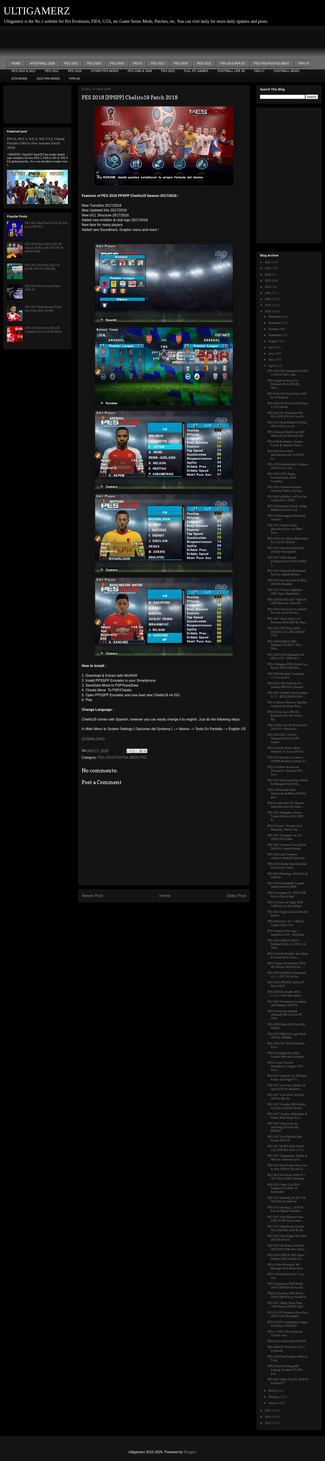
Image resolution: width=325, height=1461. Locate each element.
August (273, 341)
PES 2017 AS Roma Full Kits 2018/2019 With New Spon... (287, 1247)
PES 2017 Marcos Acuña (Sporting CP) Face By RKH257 (283, 1127)
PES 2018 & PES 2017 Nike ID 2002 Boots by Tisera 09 (287, 601)
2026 (268, 262)
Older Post (236, 895)
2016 (268, 1417)
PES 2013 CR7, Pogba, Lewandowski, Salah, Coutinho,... (282, 477)
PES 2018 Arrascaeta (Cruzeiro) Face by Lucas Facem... (287, 611)
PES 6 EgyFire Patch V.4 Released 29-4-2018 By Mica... (283, 384)
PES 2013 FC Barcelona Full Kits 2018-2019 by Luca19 (285, 414)
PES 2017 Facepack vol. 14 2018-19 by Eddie (284, 837)
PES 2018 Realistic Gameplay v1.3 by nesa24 (286, 675)
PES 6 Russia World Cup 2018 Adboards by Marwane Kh (286, 433)
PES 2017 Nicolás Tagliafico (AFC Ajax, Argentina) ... (285, 591)
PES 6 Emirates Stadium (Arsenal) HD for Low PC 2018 (285, 1015)
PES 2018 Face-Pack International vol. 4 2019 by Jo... (286, 454)
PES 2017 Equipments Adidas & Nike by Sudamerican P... (287, 1157)
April (271, 366)
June (271, 353)
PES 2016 (74, 71)
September (275, 335)
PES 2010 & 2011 (23, 71)
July (271, 347)
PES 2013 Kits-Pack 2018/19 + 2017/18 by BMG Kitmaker (287, 1176)
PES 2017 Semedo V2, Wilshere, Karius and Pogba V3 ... (288, 1077)
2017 (268, 1410)
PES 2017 (158, 63)
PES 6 (137, 63)
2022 (268, 286)
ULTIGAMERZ (36, 10)
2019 (268, 305)
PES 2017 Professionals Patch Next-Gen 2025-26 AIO (43, 308)
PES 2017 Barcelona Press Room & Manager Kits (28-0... (288, 782)
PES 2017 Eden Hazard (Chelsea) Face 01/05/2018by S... (287, 561)
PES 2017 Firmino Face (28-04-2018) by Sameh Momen (287, 846)
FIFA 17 (259, 71)
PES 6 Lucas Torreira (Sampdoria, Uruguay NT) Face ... (285, 1066)
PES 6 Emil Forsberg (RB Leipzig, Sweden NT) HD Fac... (285, 1370)
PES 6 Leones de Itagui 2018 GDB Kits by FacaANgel (285, 904)
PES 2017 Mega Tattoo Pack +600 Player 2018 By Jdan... (286, 1304)
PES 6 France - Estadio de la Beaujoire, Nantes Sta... (285, 827)
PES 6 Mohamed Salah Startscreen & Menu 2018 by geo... (287, 793)
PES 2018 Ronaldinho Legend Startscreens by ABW (286, 885)
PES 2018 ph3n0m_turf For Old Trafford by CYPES (287, 498)
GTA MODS (19, 78)
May (271, 359)
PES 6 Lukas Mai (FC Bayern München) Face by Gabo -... (286, 804)
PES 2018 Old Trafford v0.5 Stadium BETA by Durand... (286, 685)
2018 (268, 311)
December (274, 316)
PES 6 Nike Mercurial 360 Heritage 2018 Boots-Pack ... (287, 1266)
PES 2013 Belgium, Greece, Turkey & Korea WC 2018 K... (285, 816)
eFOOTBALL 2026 (42, 63)
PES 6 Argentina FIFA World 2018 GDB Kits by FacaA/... (287, 1285)
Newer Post (92, 895)
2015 (268, 1423)
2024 (268, 274)
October (273, 329)
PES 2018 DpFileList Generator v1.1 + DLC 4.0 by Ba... (287, 974)
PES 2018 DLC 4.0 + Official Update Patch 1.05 (286, 923)
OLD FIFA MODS (48, 78)
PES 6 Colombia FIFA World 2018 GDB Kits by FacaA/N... (288, 1295)
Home (164, 895)
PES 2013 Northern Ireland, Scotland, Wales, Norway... (286, 488)
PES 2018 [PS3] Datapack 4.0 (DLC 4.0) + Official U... (286, 656)
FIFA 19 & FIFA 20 (232, 63)
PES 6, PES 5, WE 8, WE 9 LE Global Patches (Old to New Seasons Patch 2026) (35, 143)
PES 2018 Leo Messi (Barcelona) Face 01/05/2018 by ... (288, 540)
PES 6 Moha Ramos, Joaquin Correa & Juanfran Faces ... (286, 443)
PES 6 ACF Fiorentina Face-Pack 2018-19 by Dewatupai (288, 1314)
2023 (268, 280)
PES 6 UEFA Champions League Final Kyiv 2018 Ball (288, 1323)
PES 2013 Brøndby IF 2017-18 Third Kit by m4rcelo (286, 1199)
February (274, 1397)
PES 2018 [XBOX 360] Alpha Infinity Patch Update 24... (286, 1256)
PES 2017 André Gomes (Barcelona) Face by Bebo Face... (285, 529)
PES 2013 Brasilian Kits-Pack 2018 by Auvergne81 (286, 549)
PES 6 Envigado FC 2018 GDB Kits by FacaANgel (287, 894)
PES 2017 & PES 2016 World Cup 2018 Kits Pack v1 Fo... (286, 1148)
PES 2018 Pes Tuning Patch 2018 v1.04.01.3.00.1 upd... (288, 372)
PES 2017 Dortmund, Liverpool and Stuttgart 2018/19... (287, 1003)
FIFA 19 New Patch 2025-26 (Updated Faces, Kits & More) (43, 329)
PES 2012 (51, 71)
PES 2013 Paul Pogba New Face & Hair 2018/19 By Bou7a (287, 1167)
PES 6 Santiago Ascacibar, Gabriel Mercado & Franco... (287, 1054)
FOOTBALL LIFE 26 (231, 71)
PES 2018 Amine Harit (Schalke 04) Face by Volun (287, 865)
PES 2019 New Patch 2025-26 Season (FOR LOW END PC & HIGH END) (44, 247)
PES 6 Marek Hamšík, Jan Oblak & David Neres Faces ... (288, 955)
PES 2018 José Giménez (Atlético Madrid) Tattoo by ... (287, 856)
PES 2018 (181, 63)
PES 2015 (168, 71)
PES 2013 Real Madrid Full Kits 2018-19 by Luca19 (287, 424)
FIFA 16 (74, 78)
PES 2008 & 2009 (140, 71)
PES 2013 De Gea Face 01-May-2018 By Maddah (287, 582)
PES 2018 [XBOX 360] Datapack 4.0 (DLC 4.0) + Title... (285, 645)
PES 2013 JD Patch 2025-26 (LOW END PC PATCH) (42, 266)
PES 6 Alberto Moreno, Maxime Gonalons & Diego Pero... (287, 704)
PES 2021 (71, 63)
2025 (268, 268)
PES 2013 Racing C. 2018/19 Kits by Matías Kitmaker (285, 1209)
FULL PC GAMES (196, 71)
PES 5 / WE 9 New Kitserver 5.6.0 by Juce (285, 1333)
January (273, 1403)
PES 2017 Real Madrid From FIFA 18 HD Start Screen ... (286, 1218)
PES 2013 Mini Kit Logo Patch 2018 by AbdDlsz (287, 1035)
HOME (16, 63)
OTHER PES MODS (104, 71)
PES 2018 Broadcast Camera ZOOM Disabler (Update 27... (287, 759)
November (275, 323)
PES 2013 (204, 63)
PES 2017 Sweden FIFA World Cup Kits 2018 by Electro (286, 1106)
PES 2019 (117, 63)
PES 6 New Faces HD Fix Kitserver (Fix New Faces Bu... (285, 715)
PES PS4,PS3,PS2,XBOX (271, 63)
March (272, 1390)
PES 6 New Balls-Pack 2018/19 (287, 1341)
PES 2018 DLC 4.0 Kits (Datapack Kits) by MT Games (283, 738)
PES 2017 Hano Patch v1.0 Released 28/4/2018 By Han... (287, 620)
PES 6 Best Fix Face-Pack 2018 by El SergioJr (287, 395)
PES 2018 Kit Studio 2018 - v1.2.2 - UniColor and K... (285, 993)
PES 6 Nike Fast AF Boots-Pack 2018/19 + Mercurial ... (287, 727)
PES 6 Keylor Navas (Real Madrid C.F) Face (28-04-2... (287, 749)
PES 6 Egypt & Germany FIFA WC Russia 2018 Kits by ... (286, 965)
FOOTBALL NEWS (287, 71)
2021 (268, 293)
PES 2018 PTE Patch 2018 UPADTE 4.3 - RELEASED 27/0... (286, 632)
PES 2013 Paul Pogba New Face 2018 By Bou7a (287, 1237)
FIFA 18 (303, 63)
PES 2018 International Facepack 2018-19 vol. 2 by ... (288, 466)
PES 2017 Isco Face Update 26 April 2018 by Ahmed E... (286, 1087)
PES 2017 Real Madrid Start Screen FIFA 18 (285, 1138)
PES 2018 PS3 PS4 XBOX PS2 (122, 757)
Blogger (189, 1452)
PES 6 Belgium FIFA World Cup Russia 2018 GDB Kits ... (287, 666)
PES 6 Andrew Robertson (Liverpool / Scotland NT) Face (285, 770)
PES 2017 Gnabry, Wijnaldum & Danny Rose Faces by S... (287, 1115)
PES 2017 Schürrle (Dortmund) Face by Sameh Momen (287, 572)
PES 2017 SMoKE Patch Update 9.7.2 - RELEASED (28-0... (287, 694)
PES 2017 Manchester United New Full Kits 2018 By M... (286, 1228)
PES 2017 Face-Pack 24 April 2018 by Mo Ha (286, 1096)
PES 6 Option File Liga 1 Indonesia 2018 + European (286, 932)
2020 (268, 299)
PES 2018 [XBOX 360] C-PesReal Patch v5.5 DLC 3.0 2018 (287, 944)
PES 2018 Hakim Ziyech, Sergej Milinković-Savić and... (287, 508)
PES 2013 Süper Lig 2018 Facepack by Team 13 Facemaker (283, 1188)
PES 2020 (94, 63)
